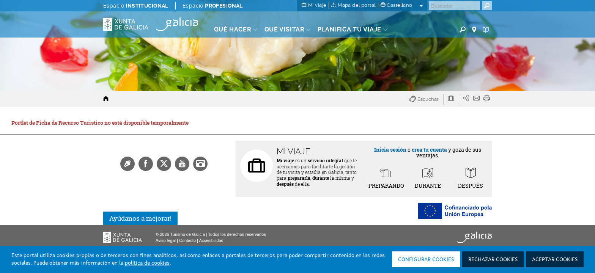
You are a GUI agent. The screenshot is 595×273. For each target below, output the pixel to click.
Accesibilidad (211, 240)
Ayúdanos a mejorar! (140, 218)
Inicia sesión (390, 149)
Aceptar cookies (555, 259)
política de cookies (147, 263)
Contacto (187, 240)
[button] (426, 99)
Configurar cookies (426, 259)
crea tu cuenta (429, 149)
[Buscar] (454, 5)
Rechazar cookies (493, 259)
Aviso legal (166, 240)
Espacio (135, 6)
